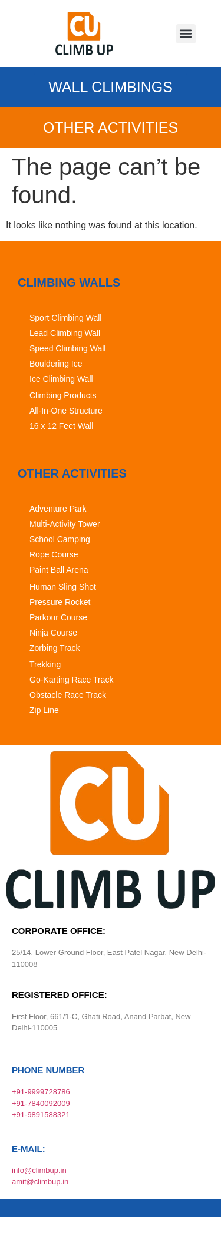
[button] (186, 33)
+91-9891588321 (41, 1114)
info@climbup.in (39, 1170)
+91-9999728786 (41, 1091)
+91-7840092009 (41, 1103)
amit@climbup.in (40, 1181)
